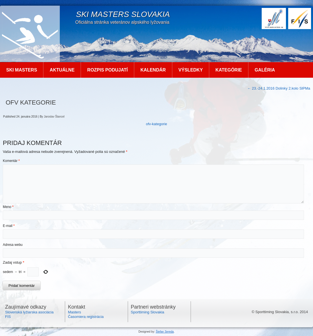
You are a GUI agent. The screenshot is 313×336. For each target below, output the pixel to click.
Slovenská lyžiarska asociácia (29, 312)
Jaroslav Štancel (54, 116)
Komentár (11, 161)
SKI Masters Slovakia (123, 14)
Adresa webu (13, 245)
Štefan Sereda (165, 331)
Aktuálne (62, 70)
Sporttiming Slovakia (147, 312)
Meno (8, 207)
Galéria (265, 70)
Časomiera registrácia (85, 317)
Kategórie (228, 70)
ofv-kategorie (156, 124)
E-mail (9, 226)
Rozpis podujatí (107, 70)
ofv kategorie (31, 102)
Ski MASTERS (21, 70)
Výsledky (190, 70)
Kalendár (153, 70)
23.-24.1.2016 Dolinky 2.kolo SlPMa (278, 88)
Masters (74, 312)
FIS (8, 317)
